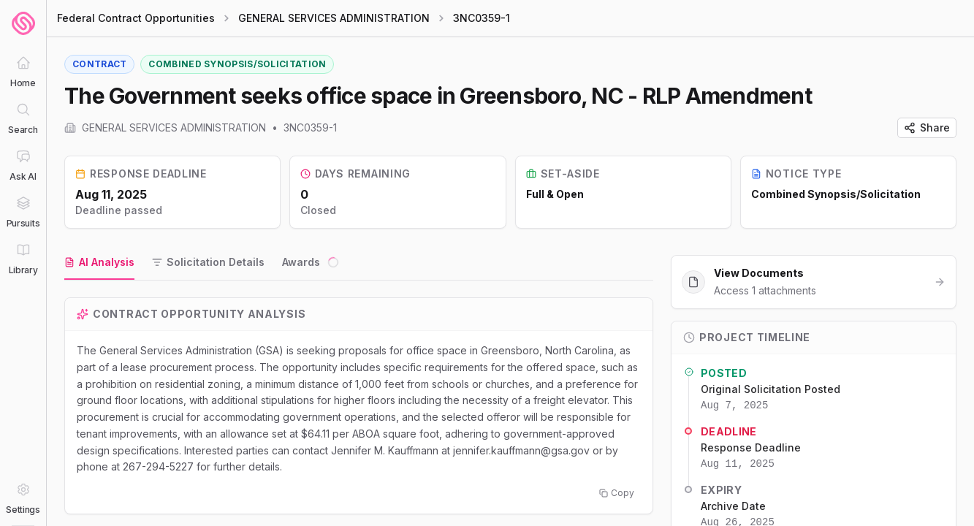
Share (927, 127)
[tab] (99, 263)
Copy (616, 492)
